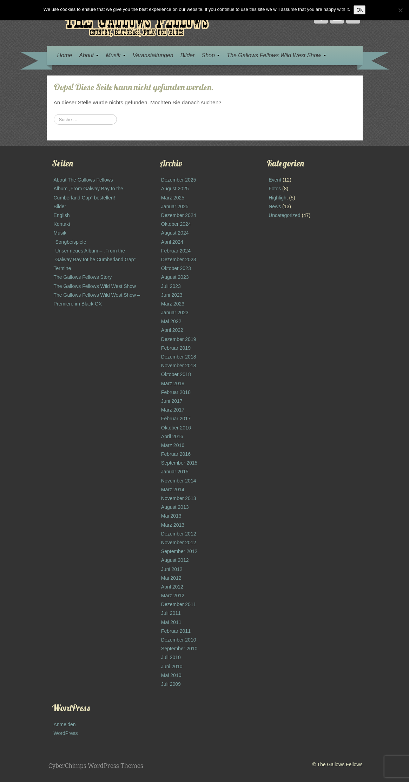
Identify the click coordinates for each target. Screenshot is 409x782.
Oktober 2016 (176, 428)
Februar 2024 (176, 251)
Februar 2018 (176, 392)
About (89, 55)
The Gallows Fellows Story (83, 277)
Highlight (278, 198)
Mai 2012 (171, 578)
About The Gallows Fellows (83, 180)
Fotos (275, 188)
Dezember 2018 (178, 357)
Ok (359, 10)
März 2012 (172, 595)
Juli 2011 (171, 613)
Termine (62, 268)
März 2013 (172, 525)
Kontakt (62, 224)
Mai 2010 (171, 675)
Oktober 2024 (176, 224)
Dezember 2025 (178, 180)
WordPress (66, 733)
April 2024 (172, 242)
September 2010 (179, 648)
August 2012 (175, 560)
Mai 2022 (171, 321)
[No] (400, 10)
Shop (211, 55)
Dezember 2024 (178, 215)
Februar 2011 (176, 631)
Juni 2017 (172, 401)
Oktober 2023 (176, 268)
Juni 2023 (172, 295)
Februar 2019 (176, 348)
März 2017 (172, 410)
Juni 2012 (172, 569)
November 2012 (178, 542)
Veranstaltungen (153, 55)
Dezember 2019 (178, 339)
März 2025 (172, 198)
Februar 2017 (176, 418)
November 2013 (178, 498)
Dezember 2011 (178, 604)
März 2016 (172, 445)
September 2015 (179, 463)
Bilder (187, 55)
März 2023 (172, 304)
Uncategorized (284, 215)
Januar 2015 (175, 471)
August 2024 (175, 233)
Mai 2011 (171, 622)
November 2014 (178, 481)
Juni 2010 (172, 666)
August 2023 (175, 277)
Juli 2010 (171, 657)
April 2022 (172, 330)
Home (64, 55)
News (275, 206)
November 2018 (178, 365)
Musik (115, 55)
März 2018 (172, 383)
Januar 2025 (175, 206)
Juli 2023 (171, 286)
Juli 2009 (171, 684)
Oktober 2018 (176, 374)
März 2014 (172, 489)
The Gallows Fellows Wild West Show (276, 55)
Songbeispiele (70, 242)
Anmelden (65, 724)
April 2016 (172, 436)
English (62, 215)
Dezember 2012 (178, 534)
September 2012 (179, 551)
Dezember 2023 (178, 259)
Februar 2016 (176, 454)
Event (275, 180)
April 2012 (172, 587)
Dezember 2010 (178, 640)
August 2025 (175, 188)
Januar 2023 (175, 312)
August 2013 (175, 507)
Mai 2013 (171, 516)
